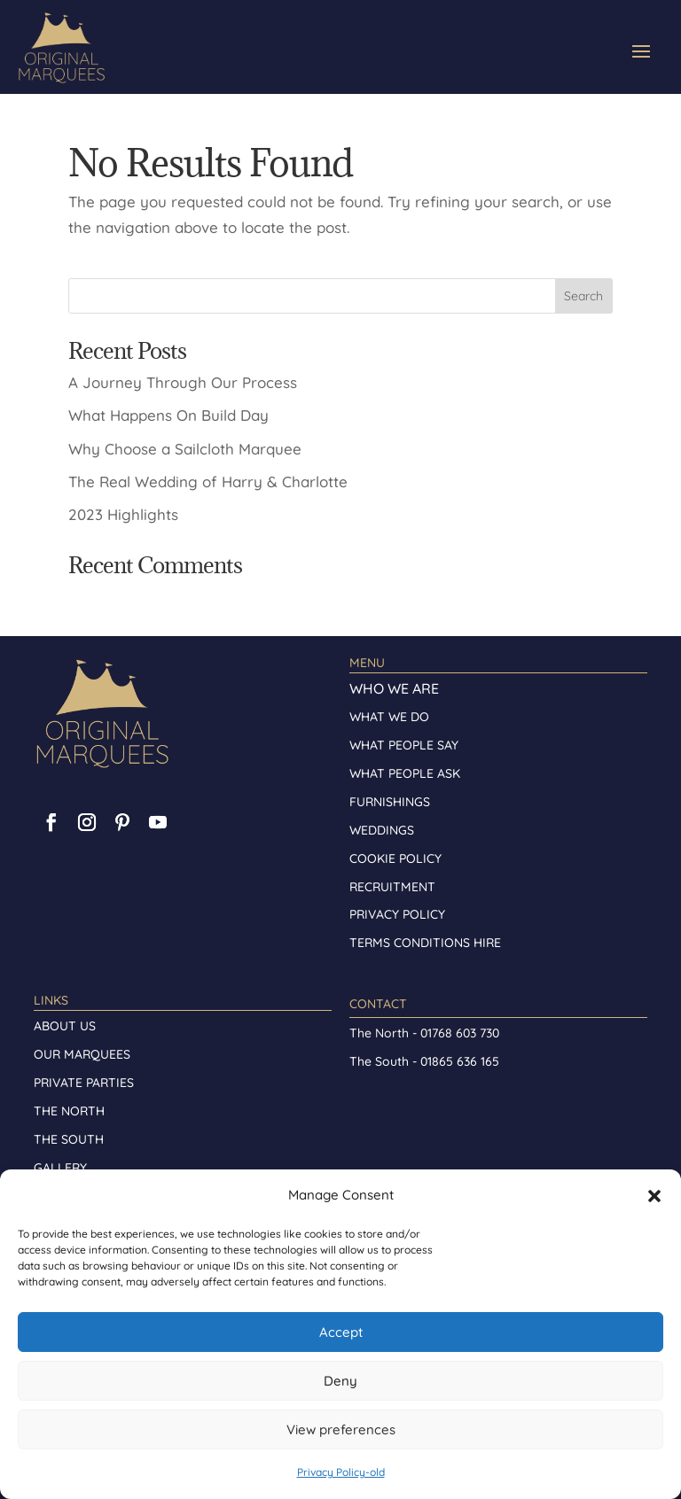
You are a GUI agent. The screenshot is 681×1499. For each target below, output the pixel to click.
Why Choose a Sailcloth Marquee (184, 448)
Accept (341, 1332)
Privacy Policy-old (341, 1472)
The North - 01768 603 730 (424, 1033)
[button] (654, 1196)
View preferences (340, 1429)
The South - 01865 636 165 (424, 1061)
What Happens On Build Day (168, 415)
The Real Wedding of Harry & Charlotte (208, 481)
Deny (340, 1380)
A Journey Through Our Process (182, 382)
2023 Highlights (123, 514)
